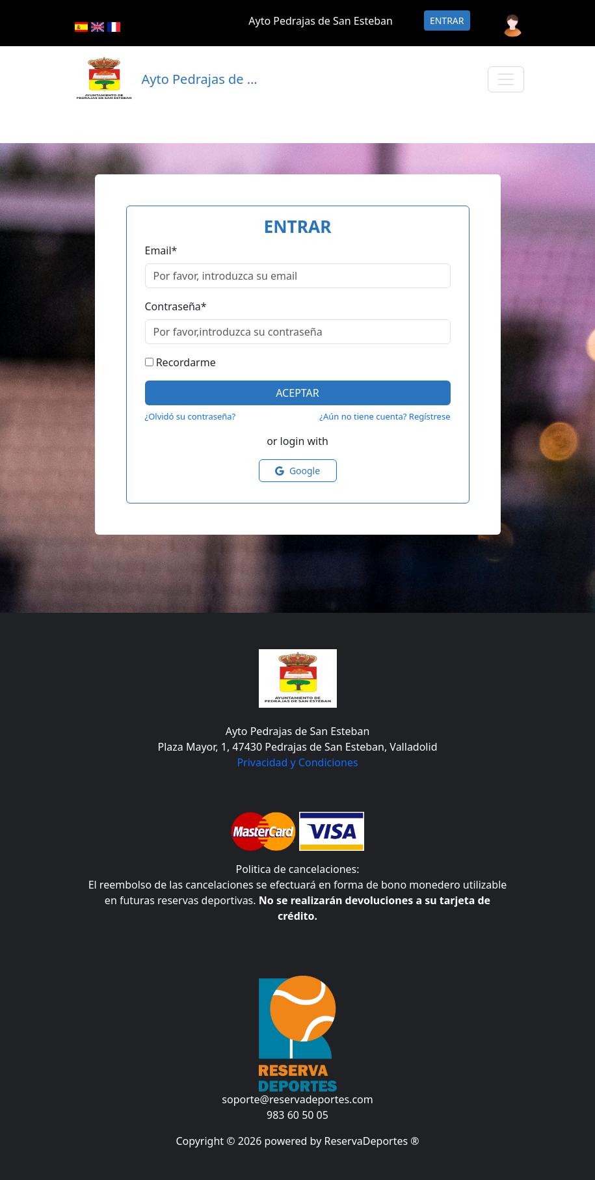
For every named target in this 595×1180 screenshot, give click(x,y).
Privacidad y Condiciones (297, 762)
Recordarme (186, 362)
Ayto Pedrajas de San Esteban (320, 21)
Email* (161, 250)
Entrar (447, 20)
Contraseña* (176, 306)
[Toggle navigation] (506, 79)
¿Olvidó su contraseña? (190, 416)
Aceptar (297, 393)
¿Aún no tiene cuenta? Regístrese (384, 416)
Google (297, 470)
